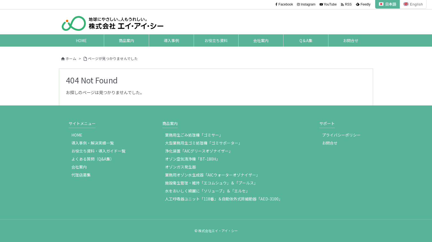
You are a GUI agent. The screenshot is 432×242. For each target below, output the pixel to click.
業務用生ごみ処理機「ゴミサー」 (194, 135)
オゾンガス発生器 (180, 167)
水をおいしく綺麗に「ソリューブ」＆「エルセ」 (207, 191)
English (413, 4)
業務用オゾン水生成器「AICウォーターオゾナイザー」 (212, 175)
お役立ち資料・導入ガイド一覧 (98, 151)
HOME (76, 135)
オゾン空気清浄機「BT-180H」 (192, 159)
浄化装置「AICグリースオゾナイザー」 (199, 151)
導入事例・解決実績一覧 (92, 143)
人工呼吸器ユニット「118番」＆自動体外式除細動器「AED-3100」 (223, 199)
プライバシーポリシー (341, 135)
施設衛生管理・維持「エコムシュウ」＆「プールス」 (211, 183)
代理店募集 (81, 175)
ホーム (71, 58)
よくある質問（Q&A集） (92, 159)
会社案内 (79, 167)
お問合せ (329, 143)
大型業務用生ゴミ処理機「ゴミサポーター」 (203, 143)
